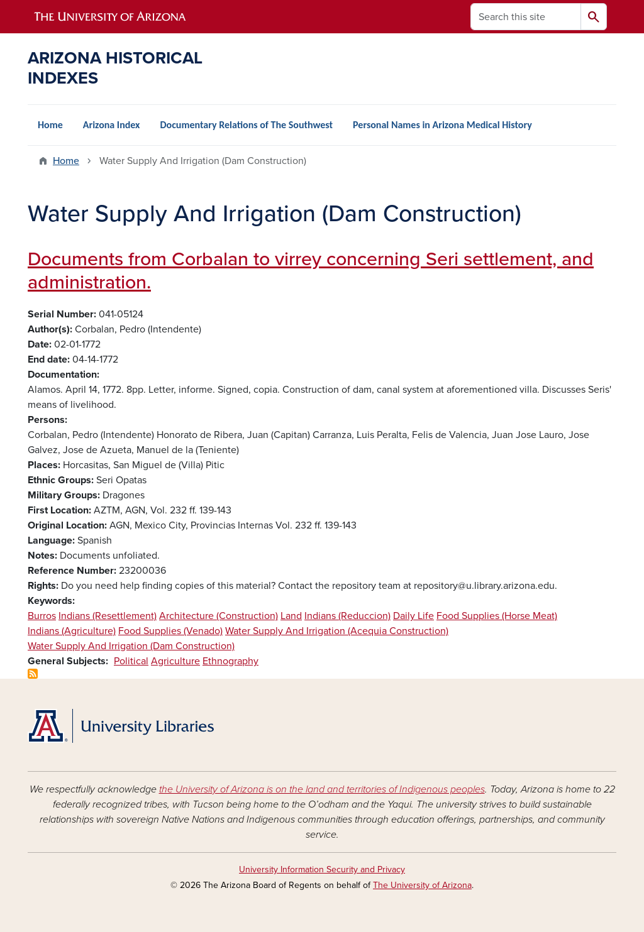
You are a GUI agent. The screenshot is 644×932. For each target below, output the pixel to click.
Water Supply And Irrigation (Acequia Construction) (336, 631)
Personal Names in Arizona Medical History (442, 125)
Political (131, 661)
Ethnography (230, 661)
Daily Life (413, 616)
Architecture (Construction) (218, 616)
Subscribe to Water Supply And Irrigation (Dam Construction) (33, 674)
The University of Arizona (422, 885)
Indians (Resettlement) (107, 616)
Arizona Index (111, 125)
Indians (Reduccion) (347, 616)
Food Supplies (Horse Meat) (496, 616)
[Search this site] (525, 16)
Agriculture (175, 661)
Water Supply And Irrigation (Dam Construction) (131, 646)
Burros (42, 616)
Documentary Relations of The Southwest (246, 125)
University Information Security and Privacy (322, 869)
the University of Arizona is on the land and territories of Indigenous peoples (322, 789)
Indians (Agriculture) (72, 631)
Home (50, 125)
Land (291, 616)
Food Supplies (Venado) (170, 631)
